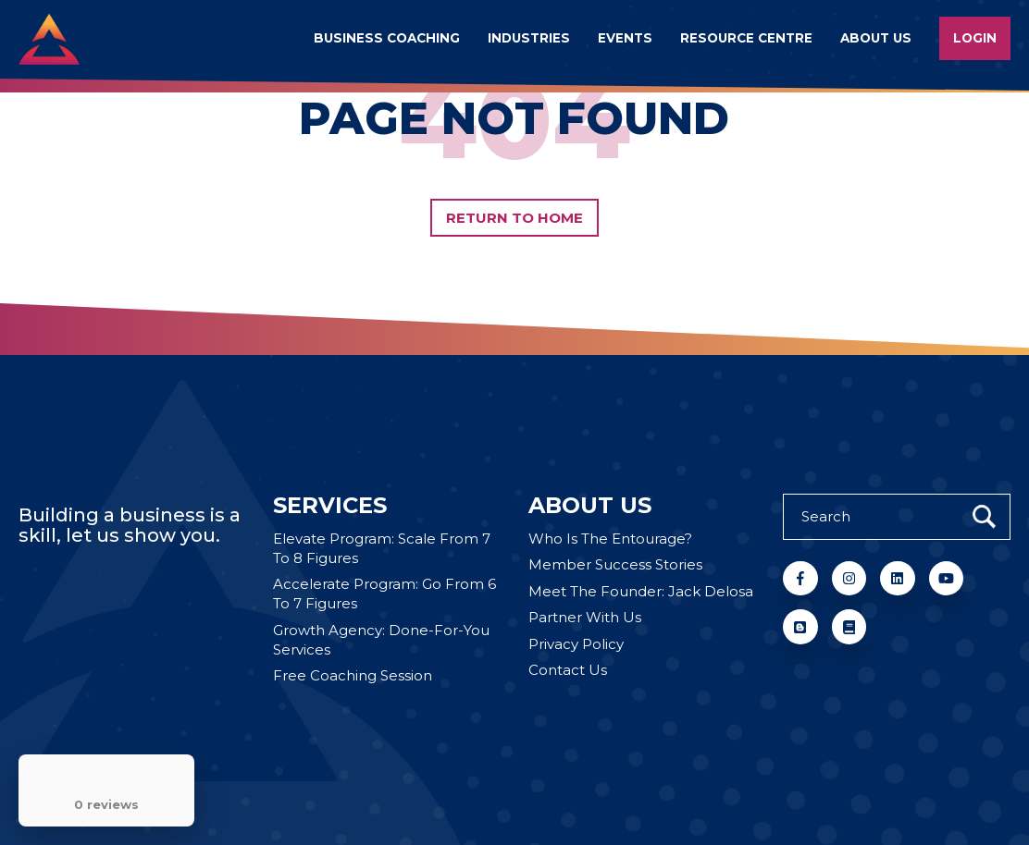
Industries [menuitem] (529, 38)
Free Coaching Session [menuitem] (352, 675)
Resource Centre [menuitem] (746, 38)
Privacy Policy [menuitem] (576, 644)
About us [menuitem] (875, 38)
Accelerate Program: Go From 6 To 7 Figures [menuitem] (384, 593)
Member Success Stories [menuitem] (615, 564)
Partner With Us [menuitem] (584, 617)
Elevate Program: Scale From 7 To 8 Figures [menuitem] (381, 548)
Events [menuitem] (625, 38)
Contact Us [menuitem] (567, 670)
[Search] (896, 517)
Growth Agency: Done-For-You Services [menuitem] (381, 639)
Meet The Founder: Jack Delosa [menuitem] (640, 591)
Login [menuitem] (975, 38)
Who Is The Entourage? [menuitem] (610, 538)
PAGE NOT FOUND (514, 118)
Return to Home (515, 218)
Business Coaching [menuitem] (387, 38)
